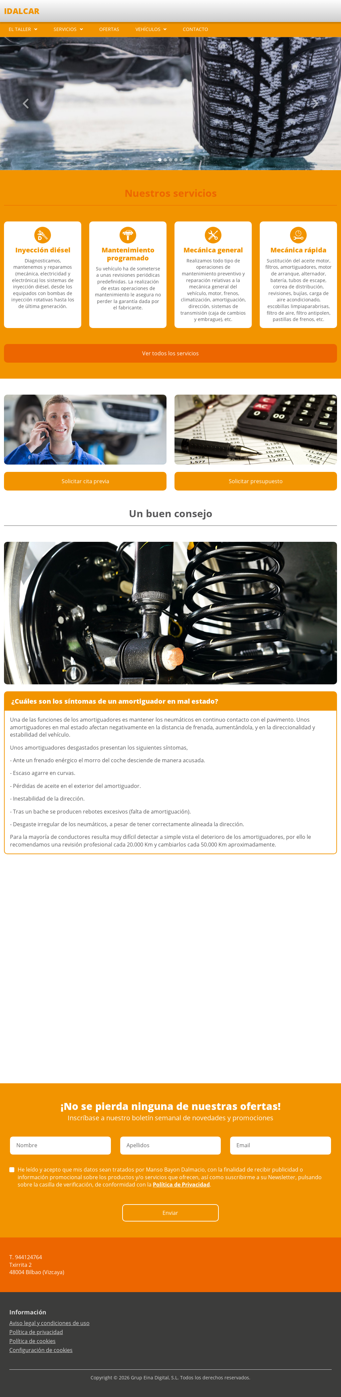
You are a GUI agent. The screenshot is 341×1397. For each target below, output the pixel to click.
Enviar (170, 1213)
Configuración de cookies (41, 1350)
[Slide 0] (160, 160)
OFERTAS (109, 29)
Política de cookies (32, 1341)
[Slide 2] (170, 160)
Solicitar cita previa (85, 481)
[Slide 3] (175, 160)
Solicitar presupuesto (256, 481)
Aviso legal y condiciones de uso (49, 1323)
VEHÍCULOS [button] (148, 29)
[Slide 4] (181, 160)
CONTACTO (195, 29)
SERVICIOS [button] (65, 29)
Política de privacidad (36, 1332)
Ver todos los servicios (170, 353)
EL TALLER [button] (20, 29)
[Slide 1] (165, 160)
